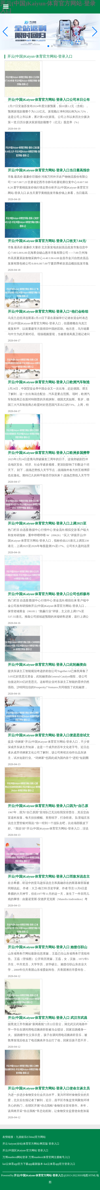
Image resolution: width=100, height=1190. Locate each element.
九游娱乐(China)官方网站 (31, 1136)
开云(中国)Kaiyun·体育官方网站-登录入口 (39, 56)
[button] (95, 32)
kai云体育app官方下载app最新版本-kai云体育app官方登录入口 (38, 1163)
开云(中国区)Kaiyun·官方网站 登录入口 (25, 1150)
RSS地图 (83, 1175)
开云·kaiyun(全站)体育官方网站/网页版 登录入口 (30, 1143)
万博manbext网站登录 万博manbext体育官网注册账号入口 (36, 1157)
